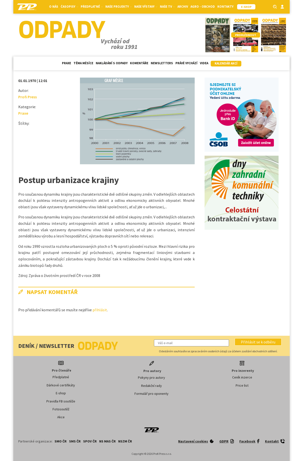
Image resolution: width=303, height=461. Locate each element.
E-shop (61, 393)
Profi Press (27, 96)
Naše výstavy (145, 6)
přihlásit (100, 309)
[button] (258, 342)
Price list (242, 385)
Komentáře (139, 63)
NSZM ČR (125, 441)
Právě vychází (186, 63)
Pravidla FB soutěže (60, 401)
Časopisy (69, 6)
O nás (53, 6)
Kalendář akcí (226, 63)
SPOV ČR (90, 441)
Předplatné (92, 6)
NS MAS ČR (107, 441)
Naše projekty (118, 6)
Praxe (66, 63)
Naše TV (167, 6)
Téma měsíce (83, 63)
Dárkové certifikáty (61, 385)
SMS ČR (75, 441)
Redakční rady (151, 385)
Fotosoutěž (61, 409)
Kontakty (225, 6)
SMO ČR (61, 441)
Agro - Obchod (202, 6)
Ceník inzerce (242, 377)
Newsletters (162, 63)
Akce (61, 417)
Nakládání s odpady (112, 63)
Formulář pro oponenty (151, 393)
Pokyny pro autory (151, 377)
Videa (204, 63)
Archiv (182, 6)
